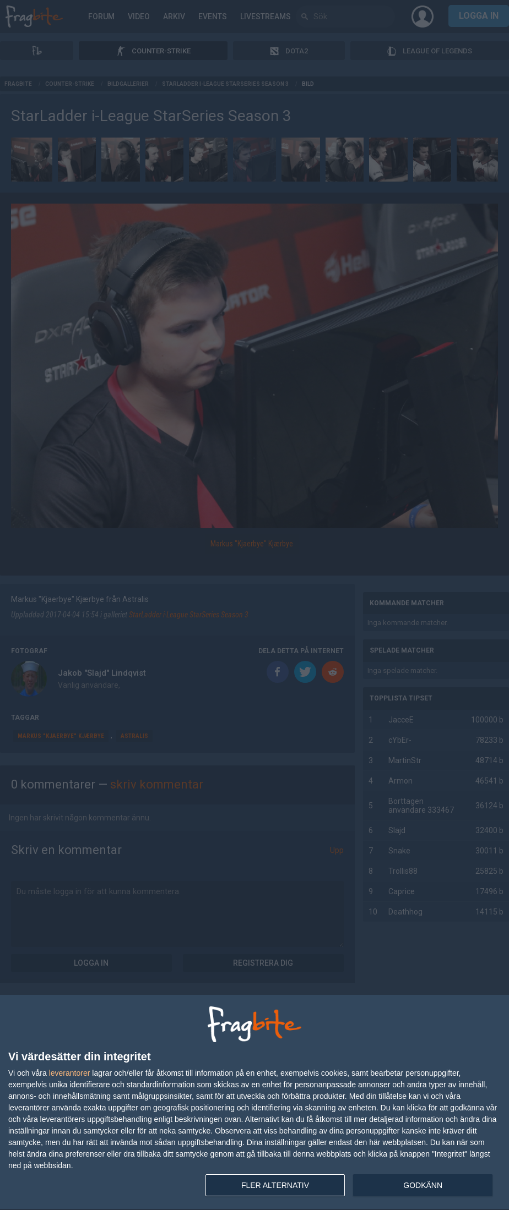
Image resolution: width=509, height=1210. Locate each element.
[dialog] (254, 1102)
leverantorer (69, 1073)
